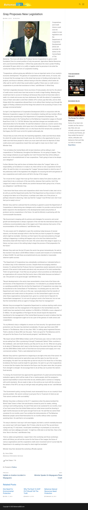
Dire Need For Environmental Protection (8, 491)
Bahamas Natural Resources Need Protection (50, 491)
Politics (16, 18)
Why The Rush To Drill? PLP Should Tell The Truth (32, 491)
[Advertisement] (78, 40)
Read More (71, 145)
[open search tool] (80, 4)
